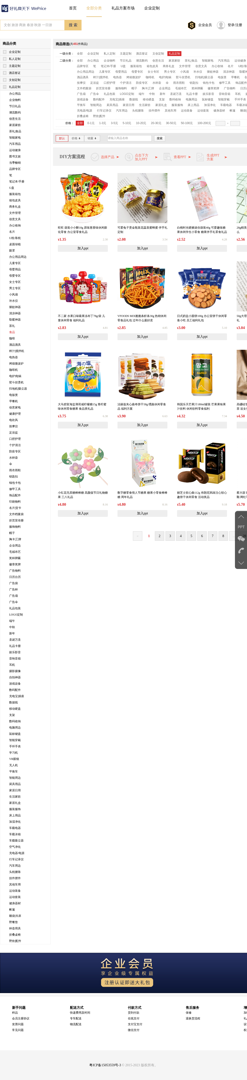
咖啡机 (13, 370)
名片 (12, 231)
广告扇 (13, 595)
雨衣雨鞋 (15, 470)
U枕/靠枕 (15, 238)
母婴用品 (15, 269)
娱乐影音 (15, 652)
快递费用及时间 (80, 1012)
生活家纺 (15, 796)
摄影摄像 (15, 671)
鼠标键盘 (15, 734)
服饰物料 (15, 526)
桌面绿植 (15, 244)
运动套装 (15, 897)
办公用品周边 (18, 257)
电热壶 (13, 357)
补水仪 (13, 300)
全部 (80, 53)
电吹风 (13, 420)
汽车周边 (15, 865)
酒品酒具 (15, 344)
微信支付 (133, 1030)
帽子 (12, 533)
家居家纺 (15, 125)
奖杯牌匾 (15, 558)
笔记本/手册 (16, 181)
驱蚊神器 (15, 307)
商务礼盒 (15, 206)
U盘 (11, 187)
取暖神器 (15, 319)
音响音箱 (15, 658)
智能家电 (15, 137)
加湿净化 (15, 821)
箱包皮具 (15, 200)
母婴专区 (15, 275)
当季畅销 (15, 162)
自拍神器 (15, 677)
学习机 (13, 752)
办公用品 (15, 93)
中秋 (12, 627)
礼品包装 (15, 608)
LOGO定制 (16, 614)
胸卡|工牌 (15, 539)
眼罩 (12, 250)
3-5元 (114, 123)
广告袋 (13, 583)
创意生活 (15, 118)
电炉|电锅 (15, 376)
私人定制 (15, 59)
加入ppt (83, 248)
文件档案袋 (16, 514)
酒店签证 (15, 73)
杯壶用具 (15, 928)
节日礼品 (15, 106)
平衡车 (13, 771)
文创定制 (15, 80)
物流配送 (76, 1024)
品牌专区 (15, 169)
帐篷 (12, 909)
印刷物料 (15, 501)
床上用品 (15, 815)
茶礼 (12, 326)
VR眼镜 (14, 759)
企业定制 (15, 52)
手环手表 (15, 746)
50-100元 (187, 123)
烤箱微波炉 (16, 363)
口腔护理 (15, 439)
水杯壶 (13, 457)
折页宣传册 (16, 520)
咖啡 (12, 338)
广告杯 (13, 589)
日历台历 (15, 577)
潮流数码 (15, 112)
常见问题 (18, 1030)
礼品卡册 (15, 646)
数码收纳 (15, 721)
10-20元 (141, 123)
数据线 (13, 702)
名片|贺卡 (15, 508)
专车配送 (76, 1018)
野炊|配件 (15, 941)
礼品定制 (15, 87)
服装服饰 (15, 809)
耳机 (12, 664)
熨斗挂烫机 (16, 382)
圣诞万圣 (15, 639)
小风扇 (13, 294)
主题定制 (15, 66)
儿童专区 (15, 263)
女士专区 (15, 282)
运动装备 (15, 890)
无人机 (13, 765)
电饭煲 (13, 395)
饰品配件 (15, 495)
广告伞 (13, 602)
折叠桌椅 (15, 934)
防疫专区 (15, 451)
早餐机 (13, 401)
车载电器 (15, 828)
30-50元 (171, 123)
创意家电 (15, 407)
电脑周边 (15, 727)
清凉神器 (15, 313)
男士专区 (15, 288)
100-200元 (204, 123)
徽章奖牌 (15, 564)
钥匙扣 (13, 476)
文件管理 (15, 213)
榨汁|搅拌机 (16, 351)
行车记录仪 (16, 859)
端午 (12, 621)
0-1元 (90, 123)
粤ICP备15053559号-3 (105, 1065)
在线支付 (133, 1018)
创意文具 (15, 219)
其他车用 (15, 884)
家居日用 (15, 790)
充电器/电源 (16, 853)
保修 (189, 1012)
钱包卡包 (15, 482)
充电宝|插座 (16, 696)
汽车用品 (15, 144)
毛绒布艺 (15, 552)
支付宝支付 (135, 1024)
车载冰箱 (15, 834)
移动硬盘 (15, 708)
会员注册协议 (20, 1018)
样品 (15, 1012)
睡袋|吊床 (15, 916)
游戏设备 (15, 683)
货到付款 (133, 1012)
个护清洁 (15, 445)
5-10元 (127, 123)
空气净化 (15, 847)
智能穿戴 (15, 740)
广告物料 (15, 570)
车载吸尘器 (16, 840)
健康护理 (15, 413)
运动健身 (15, 150)
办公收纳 (15, 225)
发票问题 (18, 1024)
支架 (12, 715)
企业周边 (15, 545)
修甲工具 (15, 489)
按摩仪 (13, 426)
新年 (12, 633)
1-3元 (102, 123)
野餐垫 (13, 922)
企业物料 (15, 100)
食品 (12, 332)
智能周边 (15, 777)
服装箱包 (15, 194)
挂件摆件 (15, 878)
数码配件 (15, 690)
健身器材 (15, 903)
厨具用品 (15, 784)
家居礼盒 (15, 803)
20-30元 (156, 123)
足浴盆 (13, 432)
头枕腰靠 (15, 872)
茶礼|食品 (15, 131)
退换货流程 (193, 1018)
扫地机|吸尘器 (18, 388)
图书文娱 (15, 156)
